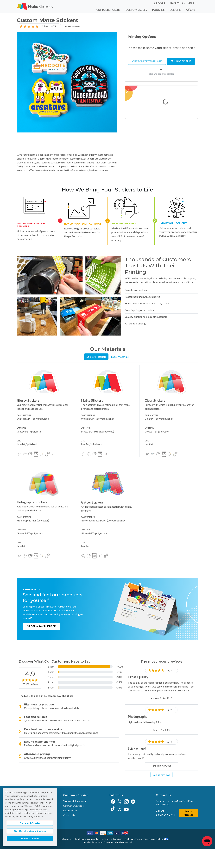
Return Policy (70, 810)
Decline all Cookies (30, 823)
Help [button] (191, 3)
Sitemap (139, 839)
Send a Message (188, 813)
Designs (175, 9)
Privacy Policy (117, 839)
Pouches (158, 9)
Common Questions (73, 805)
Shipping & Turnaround (75, 801)
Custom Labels (136, 9)
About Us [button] (176, 3)
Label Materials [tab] (120, 356)
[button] (160, 3)
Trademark (130, 839)
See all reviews (161, 774)
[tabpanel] (107, 461)
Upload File (181, 61)
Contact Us (69, 815)
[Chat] (207, 841)
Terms (107, 839)
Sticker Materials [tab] (96, 356)
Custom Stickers (108, 9)
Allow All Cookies (29, 838)
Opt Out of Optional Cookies (30, 830)
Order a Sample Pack (41, 626)
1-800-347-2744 (165, 814)
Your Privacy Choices (156, 839)
